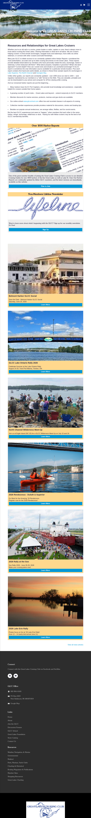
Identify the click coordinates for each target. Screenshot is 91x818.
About (10, 721)
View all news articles (75, 645)
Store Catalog (13, 738)
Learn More (45, 305)
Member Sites (13, 773)
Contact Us (12, 741)
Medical (10, 759)
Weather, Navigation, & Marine (19, 752)
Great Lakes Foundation (16, 734)
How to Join (45, 186)
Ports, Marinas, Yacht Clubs (18, 763)
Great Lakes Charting (15, 780)
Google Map (15, 703)
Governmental (13, 756)
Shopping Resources (15, 777)
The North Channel (26, 73)
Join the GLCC (13, 724)
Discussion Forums (15, 727)
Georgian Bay (41, 73)
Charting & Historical (16, 766)
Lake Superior (13, 73)
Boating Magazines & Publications (20, 770)
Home (10, 717)
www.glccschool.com (31, 101)
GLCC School (13, 731)
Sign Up (46, 230)
